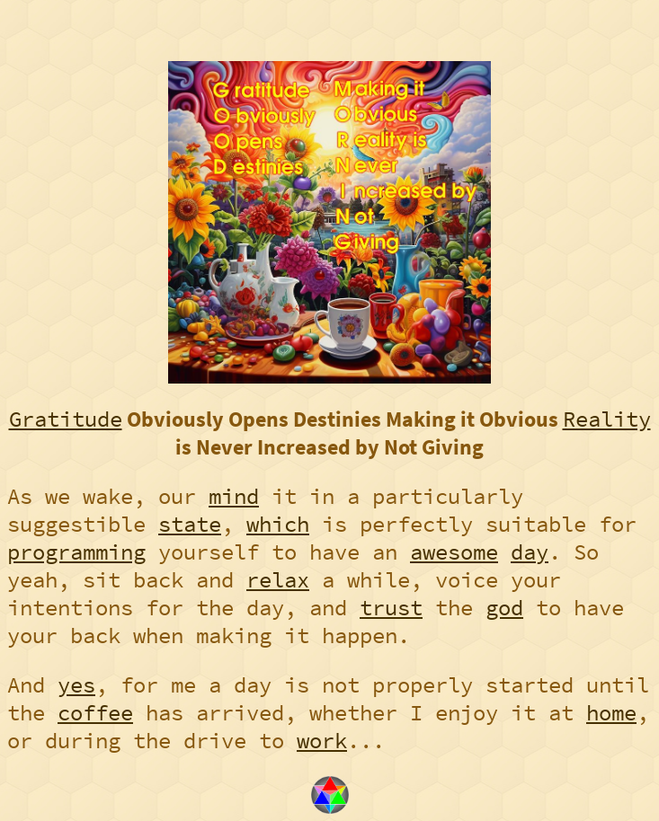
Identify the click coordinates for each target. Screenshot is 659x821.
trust (391, 608)
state (189, 524)
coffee (95, 713)
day (529, 552)
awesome (454, 552)
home (611, 713)
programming (76, 552)
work (322, 741)
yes (76, 685)
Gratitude (65, 419)
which (277, 524)
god (504, 608)
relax (277, 580)
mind (234, 496)
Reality (607, 419)
